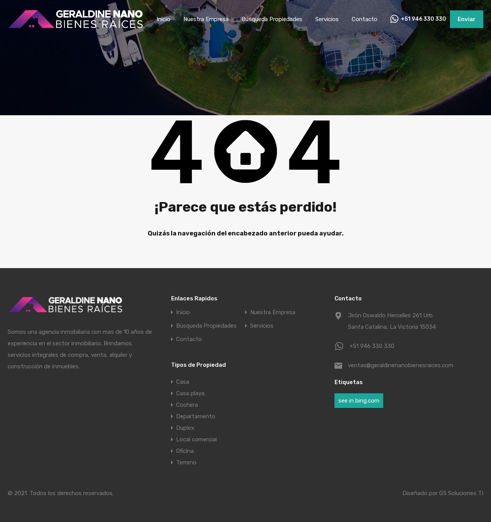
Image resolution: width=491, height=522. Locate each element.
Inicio (163, 19)
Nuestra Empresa (206, 19)
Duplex (185, 427)
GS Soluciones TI (461, 493)
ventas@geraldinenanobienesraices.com (396, 365)
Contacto (364, 19)
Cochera (187, 404)
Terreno (186, 462)
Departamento (195, 416)
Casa (182, 381)
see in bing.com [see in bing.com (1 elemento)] (358, 400)
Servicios (327, 19)
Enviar (467, 19)
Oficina (185, 450)
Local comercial (196, 439)
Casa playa (190, 393)
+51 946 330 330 (423, 19)
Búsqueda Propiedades (272, 19)
